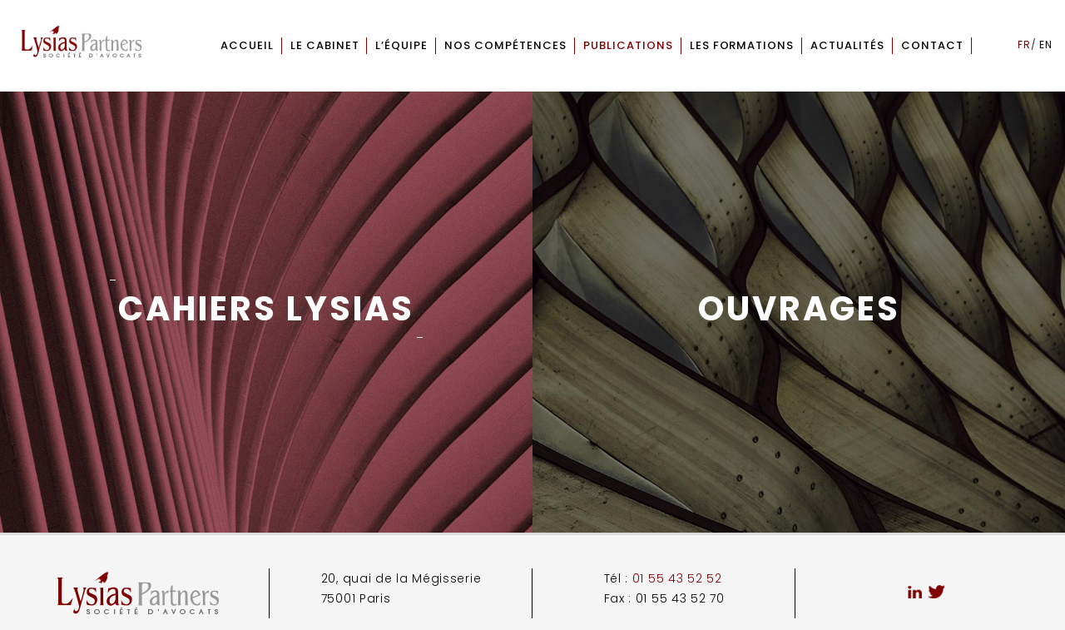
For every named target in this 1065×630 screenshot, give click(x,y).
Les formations (742, 45)
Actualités (847, 45)
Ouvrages (799, 308)
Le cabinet (324, 45)
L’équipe (401, 45)
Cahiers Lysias (266, 308)
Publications (628, 45)
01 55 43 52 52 (677, 578)
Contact (932, 45)
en (1046, 44)
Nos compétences (505, 45)
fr (1024, 44)
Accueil (247, 45)
